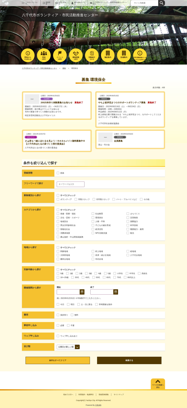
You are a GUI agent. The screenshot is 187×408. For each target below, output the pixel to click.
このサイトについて (31, 3)
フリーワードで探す (33, 183)
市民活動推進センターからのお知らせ (139, 58)
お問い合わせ (62, 3)
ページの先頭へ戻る (158, 386)
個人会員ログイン (79, 3)
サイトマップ (119, 394)
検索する (129, 360)
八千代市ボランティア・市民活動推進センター (39, 68)
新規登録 (48, 3)
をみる (91, 58)
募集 (64, 68)
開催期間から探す (32, 288)
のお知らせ (27, 58)
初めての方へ (68, 394)
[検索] (161, 3)
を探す (43, 58)
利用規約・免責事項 (86, 394)
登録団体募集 (104, 394)
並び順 (27, 346)
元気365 (98, 405)
